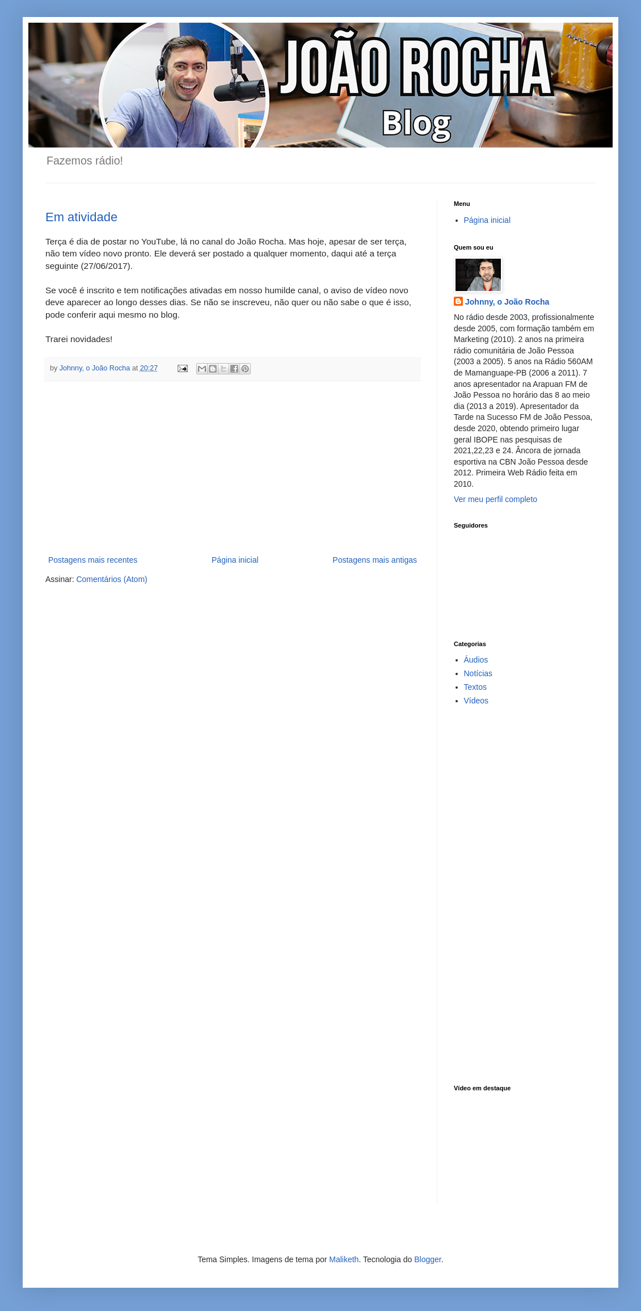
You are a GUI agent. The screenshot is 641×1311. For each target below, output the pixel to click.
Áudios (476, 659)
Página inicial (235, 559)
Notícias (478, 673)
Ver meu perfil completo (495, 499)
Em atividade (81, 217)
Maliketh (344, 1259)
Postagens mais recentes (92, 559)
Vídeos (476, 700)
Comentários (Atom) (111, 579)
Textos (475, 687)
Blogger (427, 1259)
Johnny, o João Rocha (507, 301)
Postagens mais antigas (374, 559)
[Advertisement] (232, 468)
